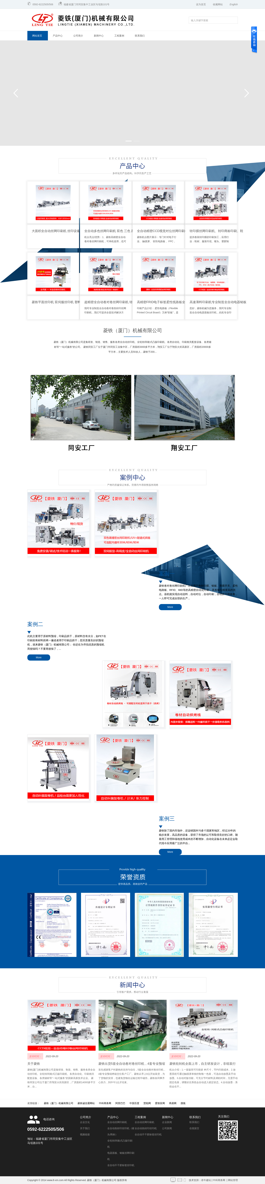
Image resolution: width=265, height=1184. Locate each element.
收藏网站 (218, 4)
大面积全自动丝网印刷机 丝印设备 (56, 231)
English (234, 4)
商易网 (172, 957)
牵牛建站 (206, 1034)
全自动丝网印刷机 (117, 976)
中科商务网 (105, 957)
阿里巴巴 (120, 957)
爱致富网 (160, 957)
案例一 (167, 502)
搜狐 (183, 957)
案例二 (35, 575)
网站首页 (37, 35)
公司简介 (78, 35)
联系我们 (140, 35)
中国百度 (134, 957)
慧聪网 (147, 957)
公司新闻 (167, 982)
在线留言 (194, 982)
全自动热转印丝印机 (146, 982)
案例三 (167, 649)
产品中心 (58, 35)
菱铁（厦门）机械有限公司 (132, 330)
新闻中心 (99, 35)
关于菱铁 (33, 917)
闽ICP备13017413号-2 (58, 1042)
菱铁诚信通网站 (86, 957)
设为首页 (201, 4)
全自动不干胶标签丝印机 (120, 1019)
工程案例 (119, 35)
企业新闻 (167, 976)
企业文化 (85, 976)
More (170, 535)
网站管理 (233, 1034)
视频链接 (85, 988)
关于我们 (85, 982)
